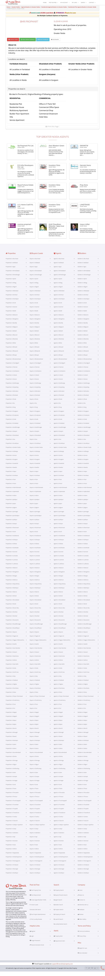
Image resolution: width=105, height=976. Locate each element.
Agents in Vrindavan (59, 869)
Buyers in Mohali (34, 600)
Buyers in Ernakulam (35, 419)
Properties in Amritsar (11, 299)
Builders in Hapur (82, 475)
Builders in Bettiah (83, 335)
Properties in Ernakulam (12, 419)
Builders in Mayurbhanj (84, 588)
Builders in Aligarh (83, 290)
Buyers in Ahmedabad (36, 274)
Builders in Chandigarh (84, 367)
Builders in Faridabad (83, 427)
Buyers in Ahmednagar (36, 278)
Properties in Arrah (11, 307)
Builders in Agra (82, 270)
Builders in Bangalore (83, 323)
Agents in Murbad (58, 620)
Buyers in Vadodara (35, 836)
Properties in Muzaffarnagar (13, 628)
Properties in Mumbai (11, 616)
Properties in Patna (11, 696)
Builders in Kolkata (83, 547)
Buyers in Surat (34, 788)
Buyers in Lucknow (35, 563)
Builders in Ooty (82, 680)
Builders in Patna (82, 696)
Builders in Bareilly (83, 327)
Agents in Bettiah (58, 335)
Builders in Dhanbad (83, 399)
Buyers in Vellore (34, 853)
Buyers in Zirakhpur (35, 877)
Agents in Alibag (58, 286)
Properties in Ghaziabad (12, 439)
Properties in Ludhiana (12, 567)
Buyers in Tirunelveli (35, 808)
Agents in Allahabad (59, 295)
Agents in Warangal (59, 873)
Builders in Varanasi (83, 844)
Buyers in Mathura (35, 584)
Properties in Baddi (11, 315)
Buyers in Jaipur (34, 507)
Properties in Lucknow (12, 563)
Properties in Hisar (11, 483)
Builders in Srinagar (83, 784)
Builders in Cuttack (83, 379)
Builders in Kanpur (83, 527)
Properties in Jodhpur (11, 523)
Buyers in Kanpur (34, 527)
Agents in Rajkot (58, 728)
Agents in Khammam (59, 531)
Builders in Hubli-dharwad (85, 491)
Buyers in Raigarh (34, 720)
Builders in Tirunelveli (83, 808)
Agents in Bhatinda (59, 343)
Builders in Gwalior (83, 471)
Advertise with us (83, 909)
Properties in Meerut (11, 596)
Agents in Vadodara (59, 836)
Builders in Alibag (82, 286)
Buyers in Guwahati (35, 467)
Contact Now (13, 43)
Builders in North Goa (83, 676)
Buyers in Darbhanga (35, 387)
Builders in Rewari (82, 740)
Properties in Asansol (11, 311)
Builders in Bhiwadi (83, 351)
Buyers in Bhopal (34, 359)
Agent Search (58, 904)
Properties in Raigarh (11, 720)
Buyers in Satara (34, 752)
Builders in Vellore (82, 853)
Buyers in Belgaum (35, 331)
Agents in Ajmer (58, 282)
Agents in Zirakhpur (59, 877)
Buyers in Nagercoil (35, 640)
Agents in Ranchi (58, 732)
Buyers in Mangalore (35, 576)
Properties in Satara (11, 752)
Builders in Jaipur (82, 507)
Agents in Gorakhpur (59, 447)
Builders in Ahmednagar (84, 278)
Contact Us (81, 904)
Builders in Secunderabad (84, 756)
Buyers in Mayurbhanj (36, 588)
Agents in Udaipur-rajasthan (61, 828)
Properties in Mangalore (12, 576)
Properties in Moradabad (12, 604)
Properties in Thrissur (11, 800)
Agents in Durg (58, 411)
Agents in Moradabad (59, 604)
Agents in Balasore (59, 319)
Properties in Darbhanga (12, 387)
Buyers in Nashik (34, 648)
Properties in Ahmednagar (13, 278)
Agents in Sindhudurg (59, 772)
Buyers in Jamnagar (35, 515)
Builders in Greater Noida (84, 451)
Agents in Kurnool (58, 555)
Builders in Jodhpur (83, 523)
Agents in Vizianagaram (60, 865)
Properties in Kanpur (11, 527)
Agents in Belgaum (59, 331)
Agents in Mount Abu (59, 612)
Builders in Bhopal (83, 359)
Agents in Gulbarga (59, 455)
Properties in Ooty (10, 680)
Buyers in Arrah (34, 307)
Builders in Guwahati (83, 467)
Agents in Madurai (58, 572)
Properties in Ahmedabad (12, 274)
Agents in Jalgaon (58, 511)
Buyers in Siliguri (34, 768)
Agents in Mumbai (58, 616)
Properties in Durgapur (12, 415)
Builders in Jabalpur (83, 503)
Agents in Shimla (58, 760)
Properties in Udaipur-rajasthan (14, 828)
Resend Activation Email (37, 949)
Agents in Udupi (58, 832)
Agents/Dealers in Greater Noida (30, 10)
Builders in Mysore (83, 636)
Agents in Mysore (58, 636)
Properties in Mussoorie (12, 624)
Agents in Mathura (59, 584)
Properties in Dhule (11, 403)
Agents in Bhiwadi (58, 351)
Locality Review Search (60, 928)
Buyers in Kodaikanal (35, 539)
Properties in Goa (10, 443)
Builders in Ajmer (82, 282)
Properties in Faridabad (12, 427)
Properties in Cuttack (11, 379)
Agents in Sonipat (58, 780)
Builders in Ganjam (83, 435)
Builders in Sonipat (83, 780)
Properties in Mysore (11, 636)
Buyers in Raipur (34, 724)
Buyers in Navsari (34, 656)
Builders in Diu (82, 407)
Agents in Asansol (58, 311)
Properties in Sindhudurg (12, 772)
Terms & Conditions (84, 935)
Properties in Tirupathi (12, 812)
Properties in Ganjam (11, 435)
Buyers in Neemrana (35, 660)
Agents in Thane (58, 792)
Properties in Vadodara (12, 836)
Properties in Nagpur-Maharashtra (15, 644)
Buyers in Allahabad (35, 295)
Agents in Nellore (58, 664)
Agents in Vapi (57, 840)
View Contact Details (27, 43)
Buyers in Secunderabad (36, 756)
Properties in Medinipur (12, 592)
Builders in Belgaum (83, 331)
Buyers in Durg (34, 411)
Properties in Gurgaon (12, 463)
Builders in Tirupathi (83, 812)
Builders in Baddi (82, 315)
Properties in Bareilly (11, 327)
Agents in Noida (58, 672)
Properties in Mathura (11, 584)
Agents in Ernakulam (59, 419)
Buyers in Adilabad (35, 266)
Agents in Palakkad (59, 684)
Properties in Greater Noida (13, 451)
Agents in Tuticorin (59, 824)
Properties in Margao (11, 580)
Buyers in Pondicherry (36, 704)
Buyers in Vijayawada (35, 857)
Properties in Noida (11, 672)
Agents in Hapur (58, 475)
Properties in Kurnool (11, 555)
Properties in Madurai (11, 572)
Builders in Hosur (82, 487)
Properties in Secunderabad (13, 756)
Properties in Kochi (11, 535)
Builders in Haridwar (83, 479)
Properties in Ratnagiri (12, 736)
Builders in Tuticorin (83, 824)
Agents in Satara (58, 752)
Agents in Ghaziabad (59, 439)
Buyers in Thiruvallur (35, 796)
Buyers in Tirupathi (35, 812)
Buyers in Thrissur (34, 800)
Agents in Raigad (58, 716)
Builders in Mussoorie (83, 624)
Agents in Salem (58, 748)
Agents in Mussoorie (59, 624)
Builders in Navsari (83, 656)
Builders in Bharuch (83, 339)
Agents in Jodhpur (58, 523)
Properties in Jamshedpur (12, 519)
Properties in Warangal (12, 873)
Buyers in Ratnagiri (35, 736)
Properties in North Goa (12, 676)
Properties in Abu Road (12, 262)
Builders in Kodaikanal (84, 539)
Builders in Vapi (82, 840)
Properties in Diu (10, 407)
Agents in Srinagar (58, 784)
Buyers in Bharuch (35, 339)
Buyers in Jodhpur (34, 523)
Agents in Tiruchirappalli (60, 804)
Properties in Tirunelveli (12, 808)
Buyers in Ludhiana (35, 567)
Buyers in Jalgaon (34, 511)
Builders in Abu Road (83, 262)
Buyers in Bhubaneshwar (36, 363)
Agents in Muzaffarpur (60, 632)
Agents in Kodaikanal (59, 539)
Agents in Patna (58, 696)
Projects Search (58, 913)
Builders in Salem (82, 748)
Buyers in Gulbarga (35, 455)
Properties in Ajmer (11, 282)
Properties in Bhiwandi (12, 355)
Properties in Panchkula (12, 692)
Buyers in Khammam (35, 531)
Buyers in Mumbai (34, 616)
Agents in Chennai (58, 371)
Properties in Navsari (11, 656)
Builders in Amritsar (83, 299)
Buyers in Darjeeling (35, 391)
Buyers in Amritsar (35, 299)
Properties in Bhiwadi (11, 351)
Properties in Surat (11, 788)
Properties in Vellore (11, 853)
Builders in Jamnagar (83, 515)
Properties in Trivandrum (12, 816)
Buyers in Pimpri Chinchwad (37, 700)
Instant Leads (34, 909)
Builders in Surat (82, 788)
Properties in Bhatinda (12, 343)
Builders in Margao (83, 580)
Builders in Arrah (82, 307)
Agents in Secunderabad (60, 756)
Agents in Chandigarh (59, 367)
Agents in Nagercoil (59, 640)
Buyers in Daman (34, 383)
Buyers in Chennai (34, 371)
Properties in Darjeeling (12, 391)
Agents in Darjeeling (59, 391)
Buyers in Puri (33, 712)
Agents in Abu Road (59, 262)
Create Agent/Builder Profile (38, 904)
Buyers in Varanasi (35, 844)
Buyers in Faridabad (35, 427)
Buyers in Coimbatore (35, 375)
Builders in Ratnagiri (83, 736)
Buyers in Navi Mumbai (36, 652)
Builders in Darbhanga (84, 387)
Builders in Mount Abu (84, 612)
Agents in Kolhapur (59, 543)
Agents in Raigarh (58, 720)
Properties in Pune (11, 708)
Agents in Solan (58, 776)
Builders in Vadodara (83, 836)
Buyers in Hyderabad (35, 495)
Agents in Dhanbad (59, 399)
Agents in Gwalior (58, 471)
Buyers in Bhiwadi (34, 351)
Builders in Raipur (82, 724)
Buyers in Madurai (35, 572)
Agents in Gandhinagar (60, 431)
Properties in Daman (11, 383)
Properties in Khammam (12, 531)
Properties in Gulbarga (12, 455)
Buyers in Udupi (34, 832)
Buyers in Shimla (34, 760)
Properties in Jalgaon (11, 511)
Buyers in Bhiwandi (35, 355)
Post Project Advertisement (38, 918)
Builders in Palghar (83, 688)
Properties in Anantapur (12, 303)
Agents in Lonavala (59, 559)
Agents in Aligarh (58, 290)
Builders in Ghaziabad (83, 439)
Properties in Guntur (11, 459)
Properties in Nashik (11, 648)
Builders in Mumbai (83, 616)
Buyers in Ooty (34, 680)
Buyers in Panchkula (35, 692)
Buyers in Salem (34, 748)
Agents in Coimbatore (59, 375)
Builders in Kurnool (83, 555)
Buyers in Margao (34, 580)
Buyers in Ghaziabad (35, 439)
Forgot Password (35, 944)
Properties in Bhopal (11, 359)
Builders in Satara (82, 752)
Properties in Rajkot (11, 728)
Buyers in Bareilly (34, 327)
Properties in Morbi (11, 608)
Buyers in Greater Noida (36, 451)
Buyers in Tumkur (34, 820)
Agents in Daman (58, 383)
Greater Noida (16, 10)
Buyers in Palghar (34, 688)
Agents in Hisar (58, 483)
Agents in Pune (58, 708)
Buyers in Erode (34, 423)
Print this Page (52, 130)
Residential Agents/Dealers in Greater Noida (54, 10)
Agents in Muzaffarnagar (60, 628)
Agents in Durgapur (59, 415)
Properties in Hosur (11, 487)
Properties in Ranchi (11, 732)
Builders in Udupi (82, 832)
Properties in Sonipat (11, 780)
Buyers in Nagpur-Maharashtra (38, 644)
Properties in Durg (11, 411)
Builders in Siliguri (82, 768)
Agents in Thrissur (58, 800)
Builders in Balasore (83, 319)
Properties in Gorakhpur (12, 447)
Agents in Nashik (58, 648)
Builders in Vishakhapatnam (85, 861)
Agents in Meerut (58, 596)
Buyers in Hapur (34, 475)
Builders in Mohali (82, 600)
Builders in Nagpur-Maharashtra (86, 644)
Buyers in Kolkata (34, 547)
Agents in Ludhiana (59, 567)
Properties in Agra (10, 270)
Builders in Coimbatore (84, 375)
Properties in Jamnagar (12, 515)
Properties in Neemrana (12, 660)
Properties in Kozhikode (12, 551)
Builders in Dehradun (83, 395)
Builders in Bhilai (82, 347)
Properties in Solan (11, 776)
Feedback (81, 913)
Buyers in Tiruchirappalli (36, 804)
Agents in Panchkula (59, 692)
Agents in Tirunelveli (59, 808)
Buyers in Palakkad (35, 684)
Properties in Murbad (11, 620)
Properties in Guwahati (12, 467)
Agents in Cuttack (58, 379)
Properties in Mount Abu (12, 612)
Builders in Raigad (82, 716)
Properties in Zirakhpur (12, 877)
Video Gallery (82, 923)
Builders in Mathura (83, 584)
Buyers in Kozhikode (35, 551)
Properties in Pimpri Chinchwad (14, 700)
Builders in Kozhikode (83, 551)
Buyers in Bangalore (35, 323)
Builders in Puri (82, 712)
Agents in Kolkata (58, 547)
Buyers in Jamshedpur (36, 519)
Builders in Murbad (83, 620)
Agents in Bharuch (58, 339)
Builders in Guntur (83, 459)
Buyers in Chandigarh (35, 367)
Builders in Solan (82, 776)
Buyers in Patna (34, 696)
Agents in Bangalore (59, 323)
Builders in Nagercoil (83, 640)
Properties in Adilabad (12, 266)
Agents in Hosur (58, 487)
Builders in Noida (82, 672)
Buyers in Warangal (35, 873)
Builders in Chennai (83, 371)
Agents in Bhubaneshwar (60, 363)
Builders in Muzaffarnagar (85, 628)
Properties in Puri (10, 712)
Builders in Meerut (83, 596)
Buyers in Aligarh (34, 290)
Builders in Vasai (82, 849)
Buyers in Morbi (34, 608)
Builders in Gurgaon (83, 463)
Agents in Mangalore (59, 576)
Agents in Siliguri (58, 768)
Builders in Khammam (84, 531)
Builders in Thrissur (83, 800)
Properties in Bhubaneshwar (13, 363)
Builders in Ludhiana (83, 567)
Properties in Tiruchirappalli (13, 804)
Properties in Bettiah (11, 335)
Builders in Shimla (82, 760)
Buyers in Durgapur (35, 415)
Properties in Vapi (10, 840)
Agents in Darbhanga (59, 387)
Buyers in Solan (34, 776)
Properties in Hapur (11, 475)
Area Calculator (82, 957)
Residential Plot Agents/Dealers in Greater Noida (82, 10)
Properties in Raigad (11, 716)
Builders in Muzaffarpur (84, 632)
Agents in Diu (57, 407)
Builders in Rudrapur (83, 744)
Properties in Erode (11, 423)
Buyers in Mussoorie (35, 624)
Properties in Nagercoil (12, 640)
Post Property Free (35, 894)
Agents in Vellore (58, 853)
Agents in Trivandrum (59, 816)
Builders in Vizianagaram (84, 865)
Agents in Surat (58, 788)
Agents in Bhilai (58, 347)
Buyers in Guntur (34, 459)
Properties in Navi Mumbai (13, 652)
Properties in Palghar (11, 688)
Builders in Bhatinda (83, 343)
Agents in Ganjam (58, 435)
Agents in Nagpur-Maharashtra (62, 644)
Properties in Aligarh (11, 290)
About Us (81, 899)
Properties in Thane (11, 792)
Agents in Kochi (58, 535)
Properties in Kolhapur (12, 543)
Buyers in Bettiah (34, 335)
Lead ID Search (58, 923)
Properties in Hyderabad (12, 495)
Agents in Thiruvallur (59, 796)
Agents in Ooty (58, 680)
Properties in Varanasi (11, 844)
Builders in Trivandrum (84, 816)
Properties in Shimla (11, 760)
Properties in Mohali (11, 600)
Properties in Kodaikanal (12, 539)
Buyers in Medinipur (35, 592)
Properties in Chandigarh (12, 367)
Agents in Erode (58, 423)
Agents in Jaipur (58, 507)
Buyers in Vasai (34, 849)
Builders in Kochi (82, 535)
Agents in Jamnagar (59, 515)
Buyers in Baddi (34, 315)
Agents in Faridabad (59, 427)
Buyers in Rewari (34, 740)
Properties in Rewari (11, 740)
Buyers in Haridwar (35, 479)
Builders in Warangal (83, 873)
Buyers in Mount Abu (35, 612)
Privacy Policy (82, 940)
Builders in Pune (82, 708)
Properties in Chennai (11, 371)
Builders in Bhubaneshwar (85, 363)
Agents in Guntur (58, 459)
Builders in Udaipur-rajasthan (86, 828)
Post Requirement (35, 899)
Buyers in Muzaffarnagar (36, 628)
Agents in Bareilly (58, 327)
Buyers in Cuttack (34, 379)
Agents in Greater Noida (60, 451)
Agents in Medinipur (59, 592)
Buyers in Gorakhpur (35, 447)
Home (45, 3)
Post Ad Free (53, 3)
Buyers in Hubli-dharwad (36, 491)
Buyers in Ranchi (34, 732)
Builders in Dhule (82, 403)
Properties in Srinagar (11, 784)
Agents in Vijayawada (59, 857)
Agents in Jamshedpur (59, 519)
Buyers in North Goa (35, 676)
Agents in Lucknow (59, 563)
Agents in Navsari (58, 656)
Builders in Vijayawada (84, 857)
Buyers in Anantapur (35, 303)
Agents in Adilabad (59, 266)
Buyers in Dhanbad (35, 399)
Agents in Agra (57, 270)
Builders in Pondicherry (84, 704)
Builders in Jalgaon (83, 511)
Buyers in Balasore (35, 319)
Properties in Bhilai (11, 347)
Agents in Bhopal (58, 359)
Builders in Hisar (82, 483)
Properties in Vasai (11, 849)
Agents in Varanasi (59, 844)
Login (32, 940)
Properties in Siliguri (11, 768)
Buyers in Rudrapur (35, 744)
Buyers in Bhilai (34, 347)
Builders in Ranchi (82, 732)
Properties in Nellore (11, 664)
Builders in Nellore (83, 664)
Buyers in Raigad (34, 716)
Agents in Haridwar (59, 479)
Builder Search (58, 909)
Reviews (80, 918)
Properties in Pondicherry (12, 704)
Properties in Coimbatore (12, 375)
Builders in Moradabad (84, 604)
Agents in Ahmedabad (59, 274)
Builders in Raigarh (83, 720)
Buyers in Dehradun (35, 395)
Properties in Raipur (11, 724)
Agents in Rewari (58, 740)
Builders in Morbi (82, 608)
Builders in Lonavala (83, 559)
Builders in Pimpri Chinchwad (85, 700)
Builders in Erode (82, 423)
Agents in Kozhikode (59, 551)
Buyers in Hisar (34, 483)
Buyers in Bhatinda (35, 343)
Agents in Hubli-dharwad (60, 491)
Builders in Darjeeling (83, 391)
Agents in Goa (57, 443)
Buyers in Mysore (34, 636)
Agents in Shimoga (59, 764)
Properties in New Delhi (12, 668)
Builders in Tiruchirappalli (84, 804)
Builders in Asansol (83, 311)
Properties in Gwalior (11, 471)
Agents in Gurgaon (59, 463)
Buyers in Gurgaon (35, 463)
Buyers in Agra (33, 270)
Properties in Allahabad (12, 295)
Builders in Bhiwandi (83, 355)
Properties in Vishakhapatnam (14, 861)
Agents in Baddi (58, 315)
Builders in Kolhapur (83, 543)
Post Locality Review (36, 923)
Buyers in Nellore (34, 664)
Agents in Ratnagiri (59, 736)
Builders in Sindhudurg (84, 772)
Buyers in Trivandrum (35, 816)
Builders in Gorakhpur (84, 447)
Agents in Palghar (58, 688)
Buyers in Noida (34, 672)
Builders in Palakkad (83, 684)
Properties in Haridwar (12, 479)
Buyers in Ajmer (34, 282)
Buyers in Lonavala (35, 559)
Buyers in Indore (34, 499)
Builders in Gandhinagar (84, 431)
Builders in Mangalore (83, 576)
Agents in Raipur (58, 724)
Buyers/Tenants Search (60, 899)
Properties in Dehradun (12, 395)
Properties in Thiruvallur (12, 796)
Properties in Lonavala (12, 559)
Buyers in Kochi (34, 535)
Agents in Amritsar (59, 299)
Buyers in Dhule (34, 403)
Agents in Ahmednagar (60, 278)
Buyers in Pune (34, 708)
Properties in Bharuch (11, 339)
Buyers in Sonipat (34, 780)
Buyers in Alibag (34, 286)
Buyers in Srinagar (35, 784)
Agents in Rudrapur (59, 744)
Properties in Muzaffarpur (13, 632)
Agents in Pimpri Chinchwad (61, 700)
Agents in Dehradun (59, 395)
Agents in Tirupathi (59, 812)
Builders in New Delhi (83, 668)
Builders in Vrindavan (83, 869)
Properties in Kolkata (11, 547)
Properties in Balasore (12, 319)
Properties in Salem (11, 748)
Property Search (59, 894)
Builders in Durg (82, 411)
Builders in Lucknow (83, 563)
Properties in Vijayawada (12, 857)
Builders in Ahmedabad (84, 274)
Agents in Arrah (58, 307)
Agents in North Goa (59, 676)
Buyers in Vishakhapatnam (37, 861)
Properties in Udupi (11, 832)
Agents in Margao (58, 580)
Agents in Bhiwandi (59, 355)
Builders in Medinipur (83, 592)
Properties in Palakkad (12, 684)
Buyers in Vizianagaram (36, 865)
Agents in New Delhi (59, 668)
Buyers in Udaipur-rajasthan (37, 828)
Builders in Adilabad (83, 266)
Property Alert (58, 940)
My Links (75, 3)
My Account (64, 3)
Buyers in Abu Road (35, 262)
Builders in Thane (82, 792)
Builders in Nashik (82, 648)
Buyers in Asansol (34, 311)
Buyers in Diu (33, 407)
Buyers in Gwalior (34, 471)
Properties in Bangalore (12, 323)
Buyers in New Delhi (35, 668)
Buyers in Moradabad (35, 604)
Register (32, 935)
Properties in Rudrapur (12, 744)
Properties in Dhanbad (12, 399)
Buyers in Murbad (34, 620)
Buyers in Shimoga (35, 764)
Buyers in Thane (34, 792)
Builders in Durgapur (83, 415)
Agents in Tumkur (58, 820)
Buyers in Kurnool (34, 555)
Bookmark (55, 43)
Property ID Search (59, 918)
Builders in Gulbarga (83, 455)
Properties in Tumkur (11, 820)
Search (84, 3)
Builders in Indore (82, 499)
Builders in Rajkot (82, 728)
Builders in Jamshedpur (84, 519)
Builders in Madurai (83, 572)
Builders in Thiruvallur (83, 796)
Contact (92, 3)
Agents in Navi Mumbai (60, 652)
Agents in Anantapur (59, 303)
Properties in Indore (11, 499)
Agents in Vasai (58, 849)
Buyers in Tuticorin (35, 824)
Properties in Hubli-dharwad (13, 491)
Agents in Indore (58, 499)
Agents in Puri (57, 712)
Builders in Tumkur (83, 820)
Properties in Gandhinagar (13, 431)
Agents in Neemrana (59, 660)
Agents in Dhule (58, 403)
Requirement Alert (59, 945)
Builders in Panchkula (83, 692)
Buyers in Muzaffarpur (36, 632)
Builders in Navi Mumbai (84, 652)
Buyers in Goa (33, 443)
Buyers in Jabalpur (35, 503)
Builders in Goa (82, 443)
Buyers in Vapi (33, 840)
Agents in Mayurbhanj (59, 588)
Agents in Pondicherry (59, 704)
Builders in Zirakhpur (83, 877)
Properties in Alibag (11, 286)
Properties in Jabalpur (11, 503)
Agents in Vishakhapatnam (61, 861)
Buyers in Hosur (34, 487)
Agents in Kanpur (58, 527)
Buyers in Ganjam (34, 435)
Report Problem (43, 43)
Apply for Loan (82, 952)
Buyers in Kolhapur (35, 543)
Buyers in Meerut (34, 596)
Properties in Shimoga (12, 764)
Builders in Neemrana (83, 660)
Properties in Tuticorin (12, 824)
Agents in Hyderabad (59, 495)
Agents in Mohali (58, 600)
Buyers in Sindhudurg (35, 772)
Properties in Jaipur (11, 507)
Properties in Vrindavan (12, 869)
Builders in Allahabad (83, 295)
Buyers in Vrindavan (35, 869)
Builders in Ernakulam (83, 419)
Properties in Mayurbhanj (12, 588)
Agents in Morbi (58, 608)
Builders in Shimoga (83, 764)
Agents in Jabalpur (58, 503)
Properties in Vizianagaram (13, 865)
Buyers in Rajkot (34, 728)
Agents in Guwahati (59, 467)
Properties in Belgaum (12, 331)
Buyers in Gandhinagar (36, 431)
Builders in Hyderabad (84, 495)
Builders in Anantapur (83, 303)
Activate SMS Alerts (35, 913)
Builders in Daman (83, 383)
